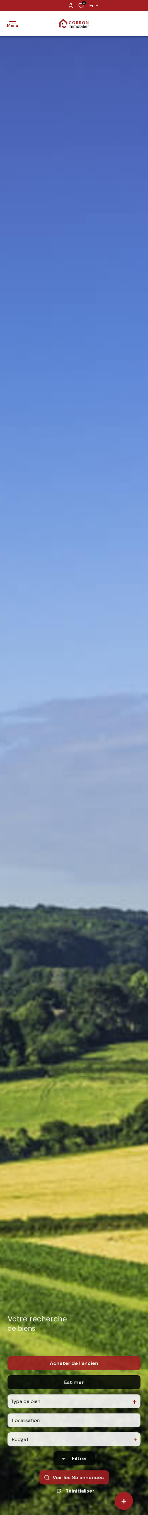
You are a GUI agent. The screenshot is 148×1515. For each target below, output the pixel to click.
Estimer (74, 1395)
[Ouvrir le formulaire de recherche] (74, 1471)
